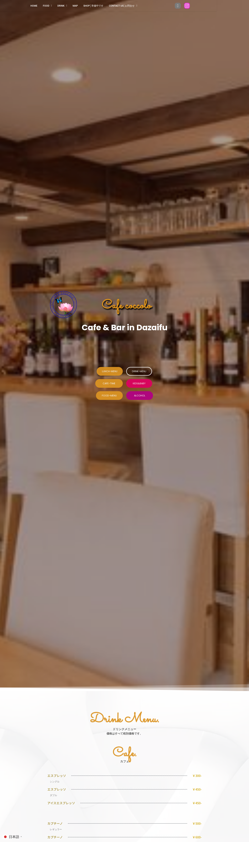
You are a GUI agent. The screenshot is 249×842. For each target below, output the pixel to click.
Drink (78, 6)
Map (91, 5)
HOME (50, 5)
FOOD (63, 6)
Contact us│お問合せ (139, 6)
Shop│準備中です (109, 5)
